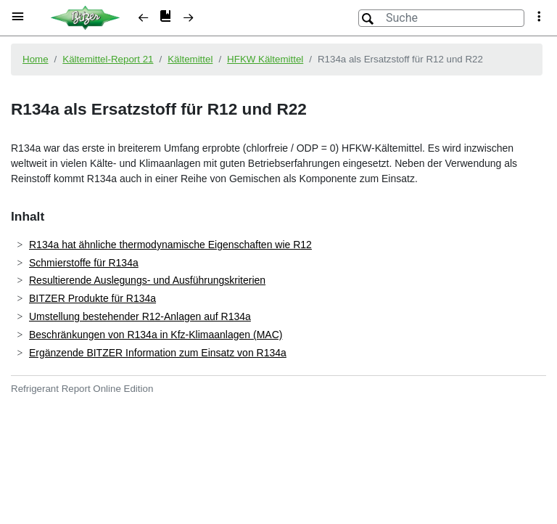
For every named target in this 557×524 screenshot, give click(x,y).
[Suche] (441, 18)
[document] (278, 278)
